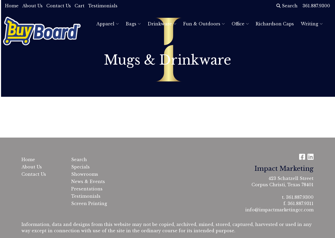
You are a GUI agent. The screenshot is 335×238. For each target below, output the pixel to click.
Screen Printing (89, 203)
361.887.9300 (300, 197)
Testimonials (103, 5)
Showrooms (84, 174)
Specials (80, 166)
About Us (32, 5)
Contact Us (58, 5)
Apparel (107, 24)
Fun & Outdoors (204, 24)
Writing (312, 24)
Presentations (87, 188)
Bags (133, 24)
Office (240, 24)
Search (287, 5)
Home (12, 5)
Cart (80, 5)
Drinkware (162, 24)
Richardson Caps (275, 23)
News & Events (88, 181)
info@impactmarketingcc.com (279, 209)
